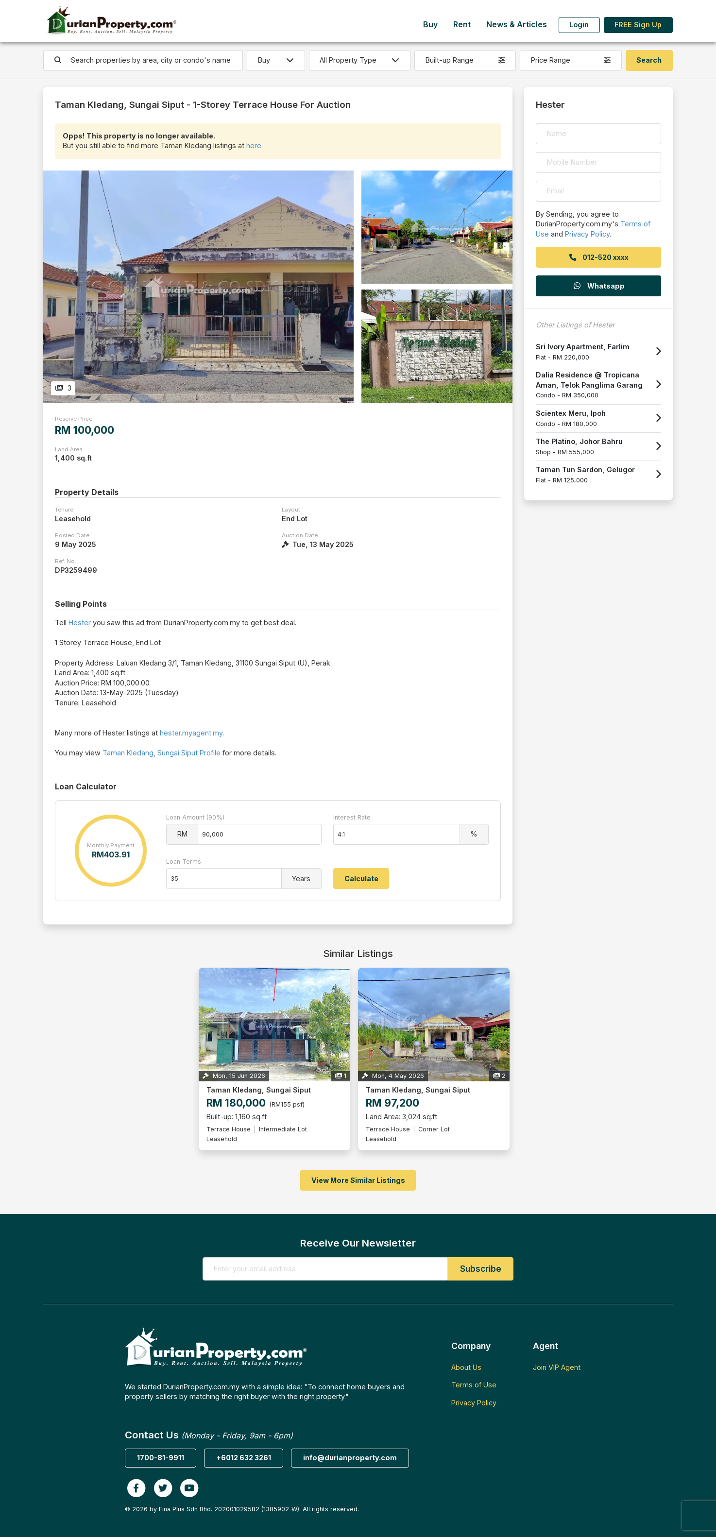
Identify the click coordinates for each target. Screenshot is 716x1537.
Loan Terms (183, 861)
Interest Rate (352, 817)
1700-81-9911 (160, 1457)
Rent (462, 24)
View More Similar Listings (358, 1180)
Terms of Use (473, 1385)
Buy (430, 24)
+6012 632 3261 (243, 1457)
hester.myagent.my (191, 733)
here (253, 145)
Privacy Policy (587, 234)
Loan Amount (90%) (195, 817)
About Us (466, 1367)
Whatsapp (598, 286)
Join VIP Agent (556, 1367)
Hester (79, 622)
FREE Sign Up (638, 24)
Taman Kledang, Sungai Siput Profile (161, 753)
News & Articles (516, 24)
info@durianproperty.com (350, 1457)
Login (579, 24)
